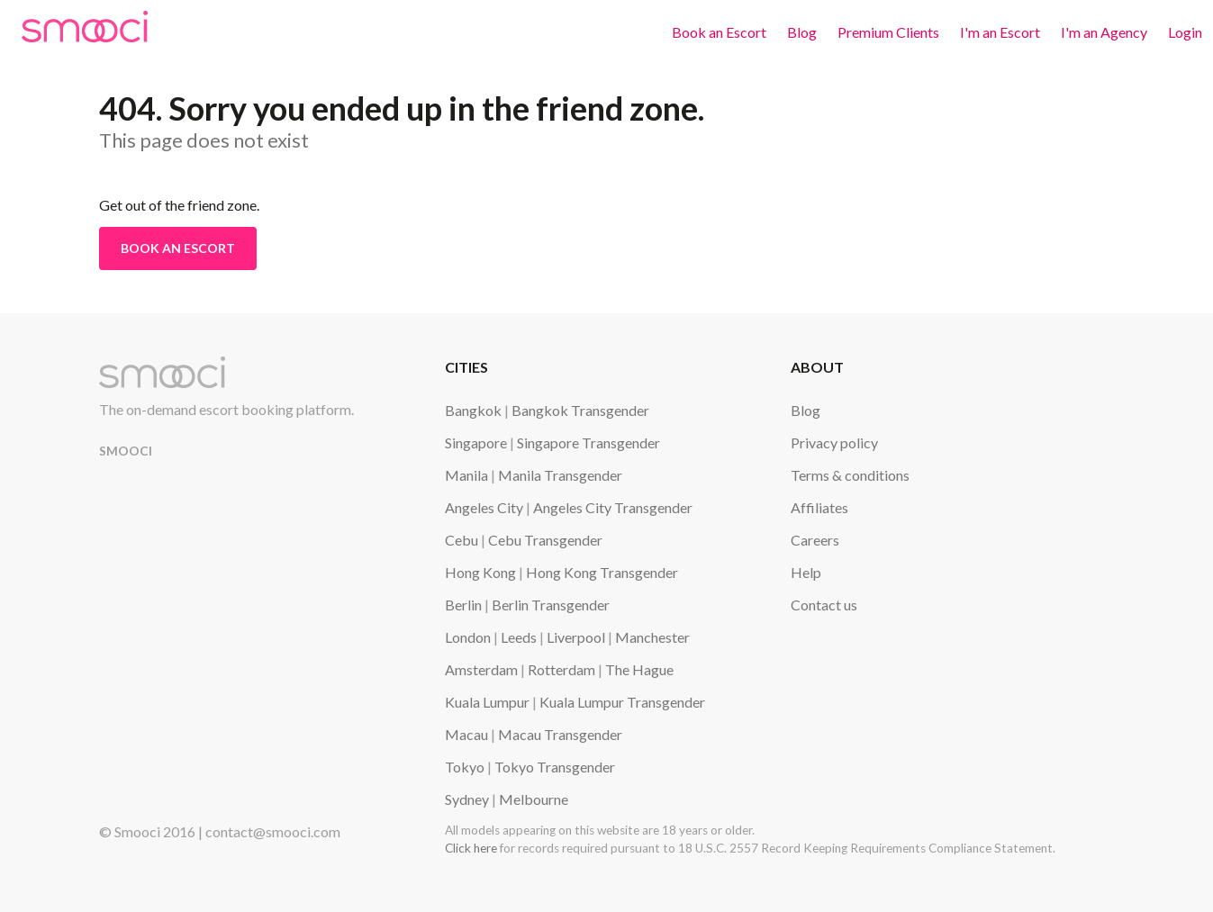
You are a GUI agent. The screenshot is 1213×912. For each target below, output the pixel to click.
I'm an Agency (1104, 32)
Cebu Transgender (545, 539)
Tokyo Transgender (554, 766)
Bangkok (473, 410)
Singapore (476, 442)
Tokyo (464, 766)
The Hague (639, 669)
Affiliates (819, 507)
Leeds (519, 637)
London (468, 637)
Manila (466, 474)
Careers (815, 539)
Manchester (652, 637)
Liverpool (576, 637)
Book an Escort (719, 32)
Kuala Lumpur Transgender (622, 701)
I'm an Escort (1000, 32)
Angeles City (484, 507)
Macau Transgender (560, 734)
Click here (471, 848)
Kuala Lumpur (487, 701)
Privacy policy (834, 442)
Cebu (461, 539)
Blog (802, 32)
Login (1185, 32)
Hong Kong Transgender (602, 572)
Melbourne (533, 799)
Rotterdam (561, 669)
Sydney (467, 799)
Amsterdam (481, 669)
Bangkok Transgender (580, 410)
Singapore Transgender (588, 442)
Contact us (824, 604)
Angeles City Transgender (612, 507)
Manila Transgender (560, 474)
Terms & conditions (850, 474)
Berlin (463, 604)
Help (806, 572)
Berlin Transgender (551, 604)
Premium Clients (888, 32)
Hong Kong (480, 572)
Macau (466, 734)
